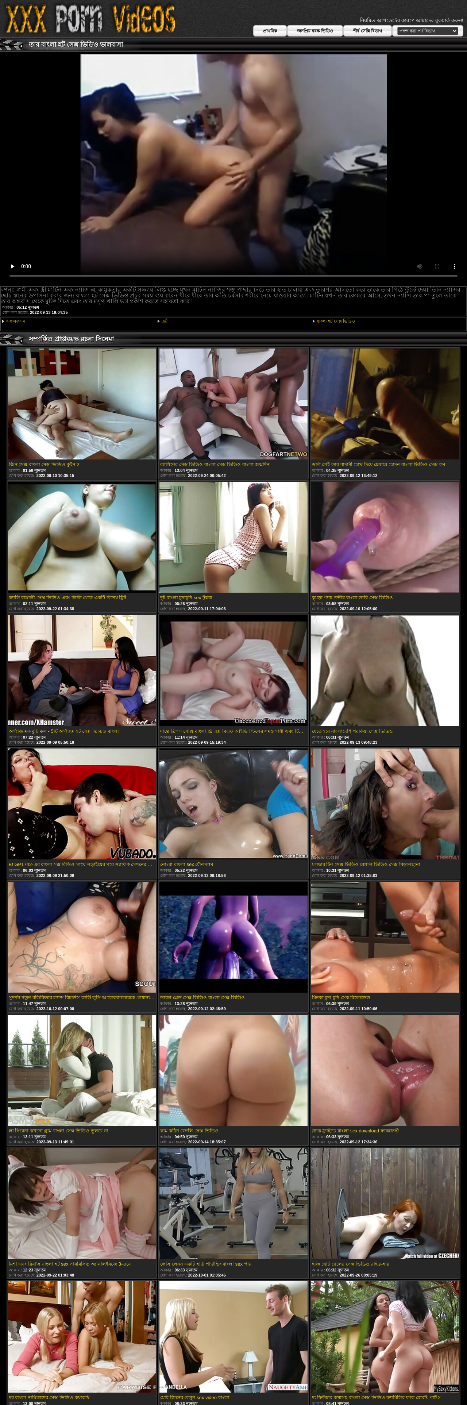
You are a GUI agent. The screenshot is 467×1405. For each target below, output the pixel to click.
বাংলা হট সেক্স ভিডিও (336, 321)
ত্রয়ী (165, 321)
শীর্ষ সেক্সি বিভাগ (367, 31)
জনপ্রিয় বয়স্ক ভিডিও (315, 31)
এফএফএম (15, 321)
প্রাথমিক (270, 31)
